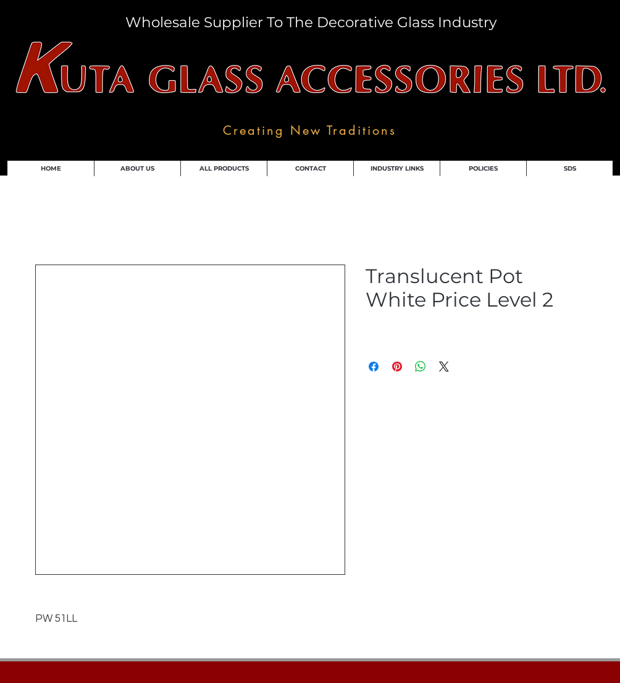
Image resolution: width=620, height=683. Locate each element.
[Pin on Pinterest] (397, 366)
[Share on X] (444, 366)
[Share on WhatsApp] (420, 366)
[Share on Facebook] (373, 366)
